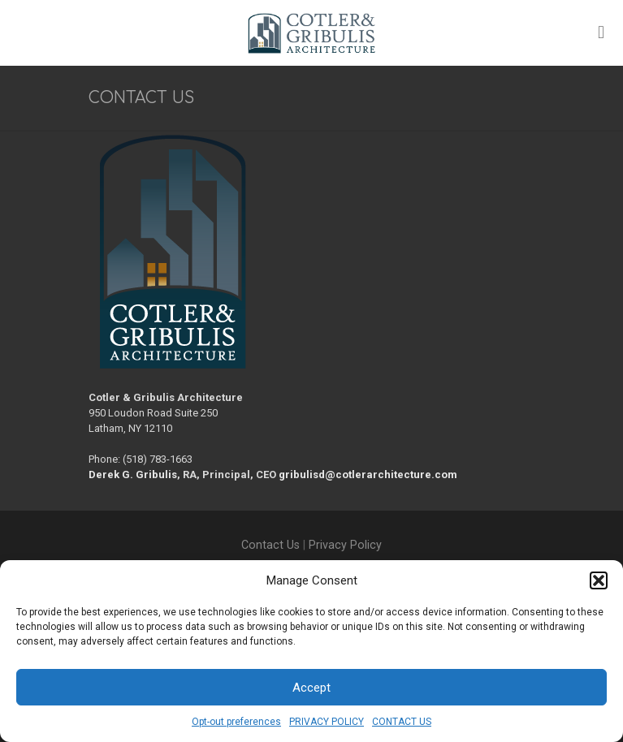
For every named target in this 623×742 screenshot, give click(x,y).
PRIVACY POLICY (326, 721)
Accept (311, 687)
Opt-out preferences (236, 721)
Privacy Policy (345, 544)
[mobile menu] (601, 32)
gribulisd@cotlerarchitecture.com (368, 474)
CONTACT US (401, 721)
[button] (599, 580)
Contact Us (270, 544)
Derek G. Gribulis (133, 474)
